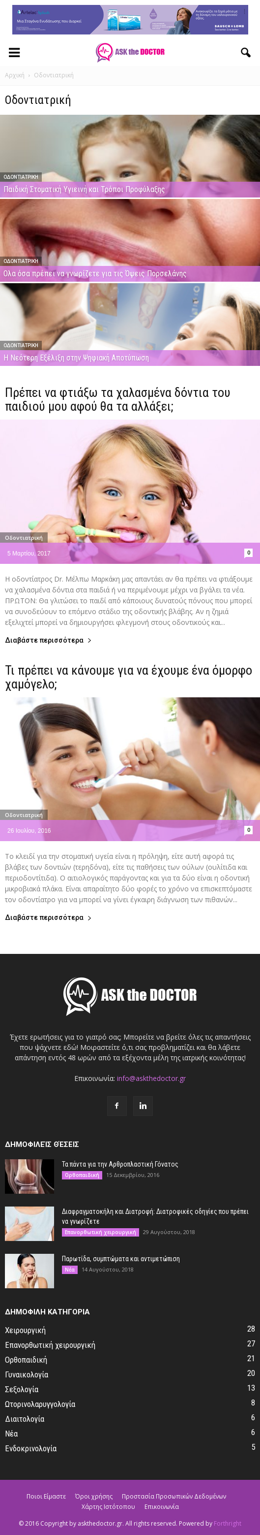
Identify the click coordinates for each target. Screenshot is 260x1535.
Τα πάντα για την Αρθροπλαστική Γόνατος (120, 1164)
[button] (246, 52)
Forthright (227, 1523)
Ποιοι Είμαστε (46, 1496)
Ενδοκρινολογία (31, 1448)
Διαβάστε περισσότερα (48, 640)
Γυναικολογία (26, 1374)
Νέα (70, 1269)
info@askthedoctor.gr (151, 1078)
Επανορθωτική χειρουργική (100, 1232)
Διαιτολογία (24, 1419)
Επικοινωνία (161, 1506)
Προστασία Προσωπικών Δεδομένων (174, 1496)
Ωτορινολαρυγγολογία (40, 1404)
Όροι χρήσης (94, 1496)
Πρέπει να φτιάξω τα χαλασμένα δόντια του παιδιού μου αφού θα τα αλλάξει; (118, 399)
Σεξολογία (21, 1389)
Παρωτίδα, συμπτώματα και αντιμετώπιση (121, 1259)
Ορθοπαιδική (82, 1175)
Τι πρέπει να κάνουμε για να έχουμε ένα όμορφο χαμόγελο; (128, 677)
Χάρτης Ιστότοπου (108, 1506)
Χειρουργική (25, 1330)
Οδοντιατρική (20, 177)
